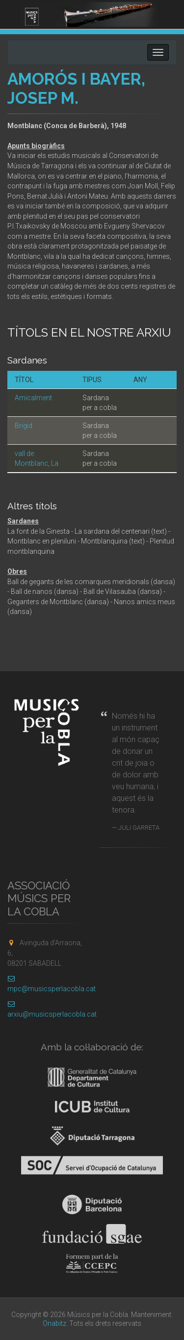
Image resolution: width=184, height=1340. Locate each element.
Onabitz (54, 1323)
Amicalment (33, 398)
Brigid (23, 426)
